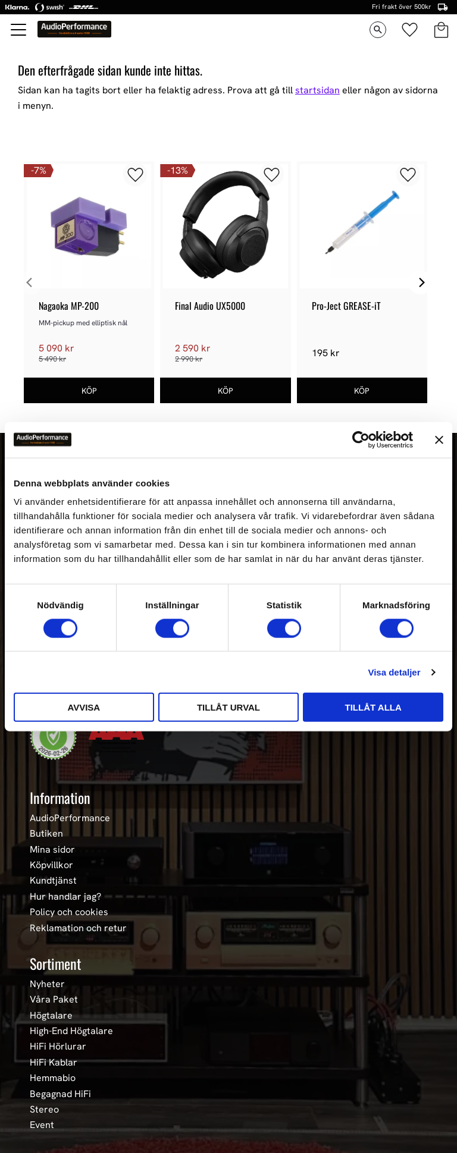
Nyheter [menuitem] (47, 984)
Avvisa (83, 707)
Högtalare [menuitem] (51, 1015)
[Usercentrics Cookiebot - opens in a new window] (361, 439)
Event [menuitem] (42, 1125)
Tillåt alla (373, 707)
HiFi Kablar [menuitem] (53, 1062)
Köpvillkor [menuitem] (51, 865)
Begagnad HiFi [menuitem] (60, 1094)
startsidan (317, 90)
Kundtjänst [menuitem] (53, 880)
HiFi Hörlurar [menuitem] (58, 1046)
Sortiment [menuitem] (55, 963)
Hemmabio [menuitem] (53, 1078)
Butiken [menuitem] (46, 833)
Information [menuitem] (60, 797)
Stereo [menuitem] (44, 1109)
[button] (19, 29)
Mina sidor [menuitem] (52, 849)
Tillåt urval (228, 707)
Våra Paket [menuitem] (54, 999)
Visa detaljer (394, 672)
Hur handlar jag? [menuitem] (65, 896)
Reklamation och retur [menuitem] (78, 928)
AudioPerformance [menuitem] (70, 818)
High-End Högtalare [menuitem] (71, 1031)
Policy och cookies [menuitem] (69, 912)
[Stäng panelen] (439, 439)
